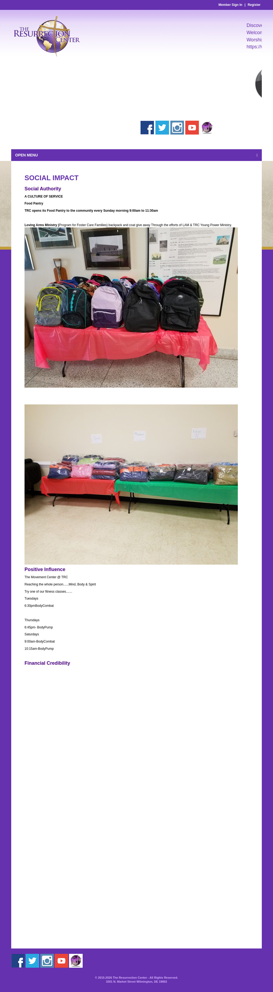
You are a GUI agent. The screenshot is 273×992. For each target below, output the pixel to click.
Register (254, 5)
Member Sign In (230, 5)
